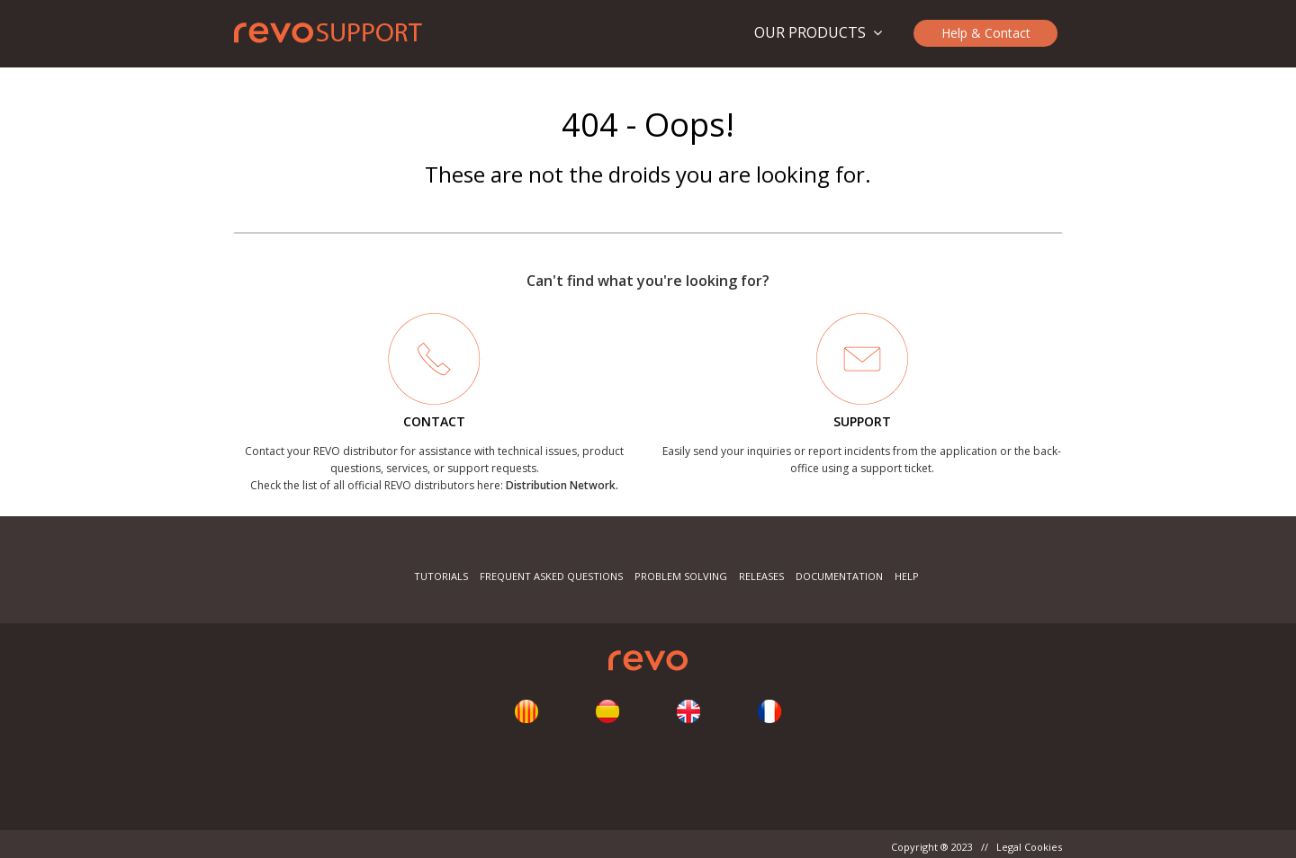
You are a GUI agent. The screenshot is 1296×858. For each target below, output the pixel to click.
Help (907, 576)
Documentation (839, 576)
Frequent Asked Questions (551, 576)
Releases (761, 576)
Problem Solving (680, 576)
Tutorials (441, 576)
